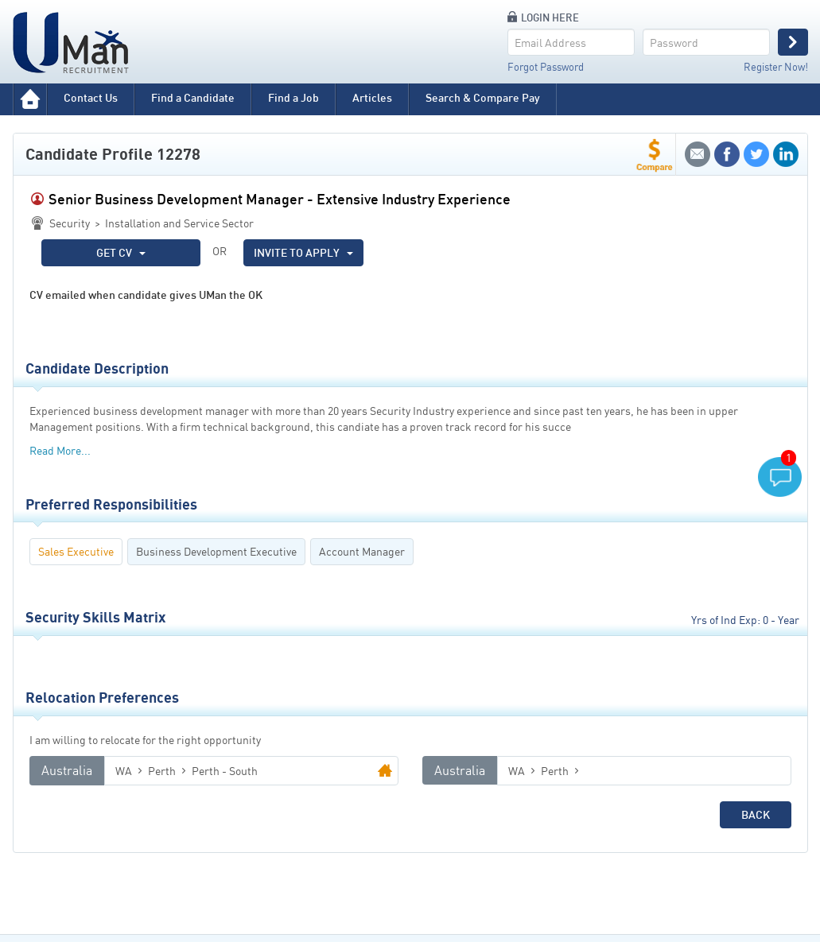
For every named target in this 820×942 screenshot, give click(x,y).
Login (793, 42)
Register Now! (776, 66)
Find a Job (293, 97)
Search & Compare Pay (483, 97)
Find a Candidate (193, 97)
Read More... (60, 450)
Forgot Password (545, 66)
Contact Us (91, 97)
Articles (372, 97)
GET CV (121, 252)
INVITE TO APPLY (303, 252)
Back (755, 814)
